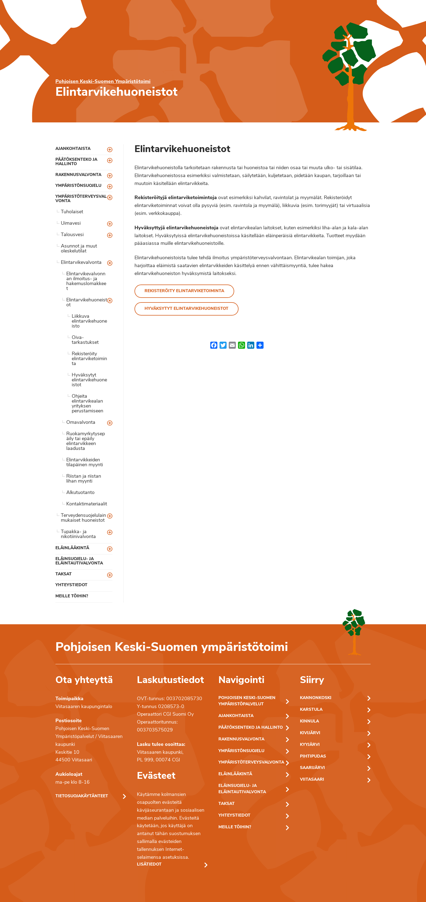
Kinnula (309, 721)
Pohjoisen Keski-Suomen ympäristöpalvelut (246, 701)
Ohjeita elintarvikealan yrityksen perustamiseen (87, 404)
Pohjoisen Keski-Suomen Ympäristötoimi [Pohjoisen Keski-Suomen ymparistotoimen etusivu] (103, 81)
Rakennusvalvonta (78, 175)
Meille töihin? (71, 596)
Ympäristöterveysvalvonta (81, 199)
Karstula (311, 710)
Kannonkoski (315, 698)
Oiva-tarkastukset (85, 340)
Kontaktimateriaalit (86, 504)
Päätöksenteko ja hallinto (76, 162)
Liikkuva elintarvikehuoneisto (89, 321)
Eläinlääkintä (72, 548)
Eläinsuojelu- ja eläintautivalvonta (79, 561)
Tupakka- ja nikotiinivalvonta (78, 534)
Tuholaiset (72, 212)
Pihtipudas (313, 757)
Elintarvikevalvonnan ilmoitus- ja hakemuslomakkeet (86, 281)
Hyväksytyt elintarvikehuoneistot (89, 380)
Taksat (63, 574)
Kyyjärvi (310, 745)
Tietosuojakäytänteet (81, 796)
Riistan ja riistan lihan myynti (83, 479)
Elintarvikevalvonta (81, 262)
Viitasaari (312, 780)
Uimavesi (71, 223)
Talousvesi (72, 234)
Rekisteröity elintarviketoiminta (89, 358)
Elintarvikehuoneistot (86, 303)
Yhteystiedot (71, 585)
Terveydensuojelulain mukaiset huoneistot (83, 518)
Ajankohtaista (72, 149)
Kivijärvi (310, 733)
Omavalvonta (80, 422)
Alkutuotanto (80, 492)
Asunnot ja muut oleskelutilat (79, 249)
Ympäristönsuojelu (78, 186)
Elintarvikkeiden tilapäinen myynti (84, 463)
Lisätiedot (149, 865)
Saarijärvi (312, 768)
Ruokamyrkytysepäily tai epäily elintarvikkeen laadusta (85, 441)
